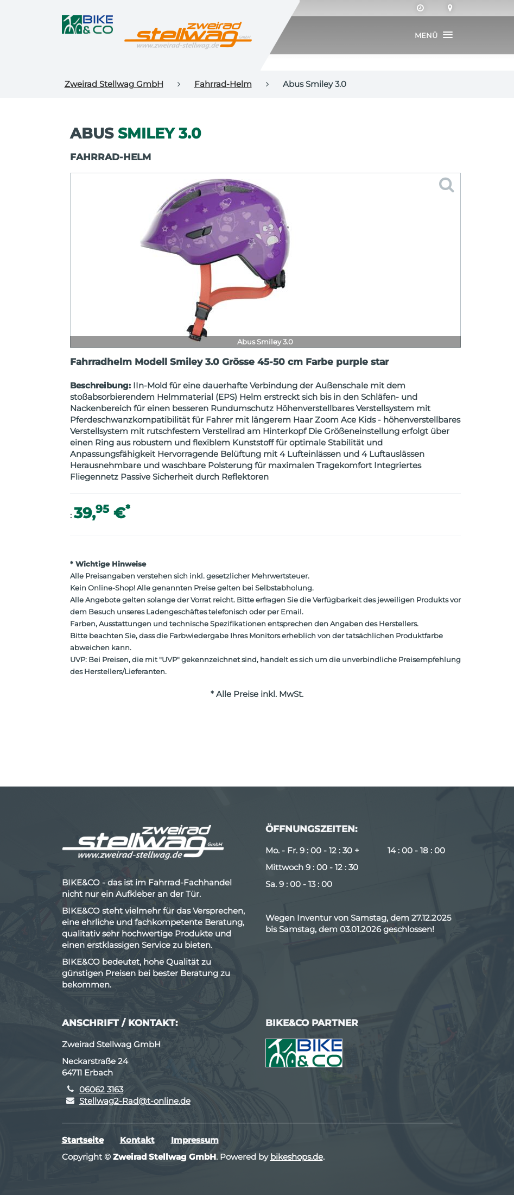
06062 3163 (101, 1089)
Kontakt (137, 1140)
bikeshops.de (296, 1157)
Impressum (195, 1140)
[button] (434, 35)
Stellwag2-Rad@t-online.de (135, 1101)
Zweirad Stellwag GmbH (114, 84)
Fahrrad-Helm (223, 84)
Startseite (83, 1140)
